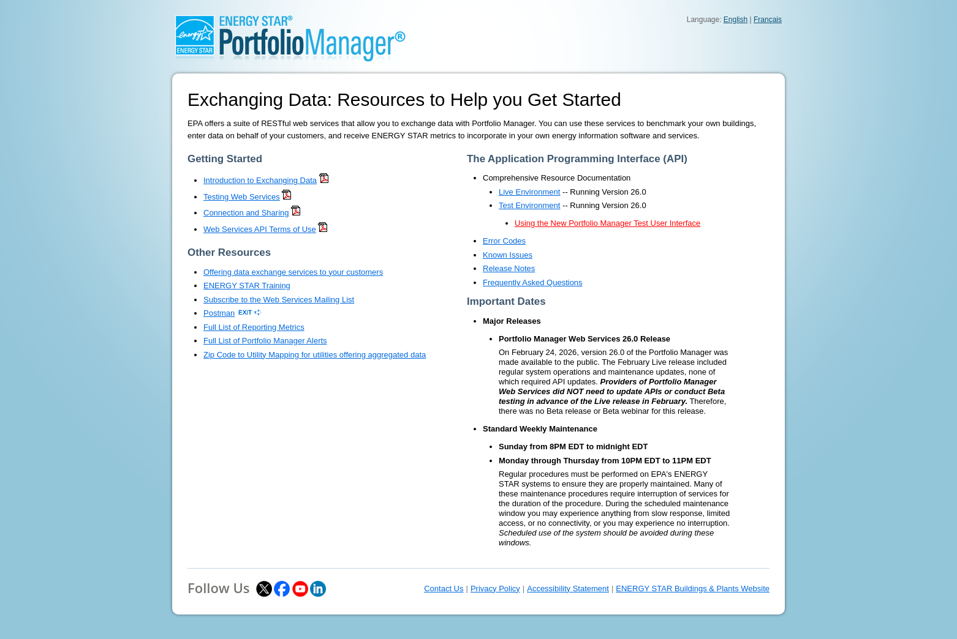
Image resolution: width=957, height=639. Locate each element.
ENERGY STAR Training (246, 285)
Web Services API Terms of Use (259, 229)
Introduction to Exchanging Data (260, 180)
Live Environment (529, 191)
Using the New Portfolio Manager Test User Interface (607, 223)
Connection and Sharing (246, 212)
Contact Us (443, 588)
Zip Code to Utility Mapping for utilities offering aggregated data (314, 354)
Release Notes (509, 268)
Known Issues (507, 255)
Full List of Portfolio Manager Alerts (265, 340)
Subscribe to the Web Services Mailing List (278, 299)
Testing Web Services (241, 196)
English (735, 19)
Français (768, 19)
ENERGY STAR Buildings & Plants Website (693, 588)
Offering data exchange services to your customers (293, 272)
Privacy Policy (495, 588)
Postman (219, 313)
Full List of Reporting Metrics (253, 327)
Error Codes (504, 240)
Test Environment (529, 205)
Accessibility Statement (568, 588)
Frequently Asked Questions (533, 282)
